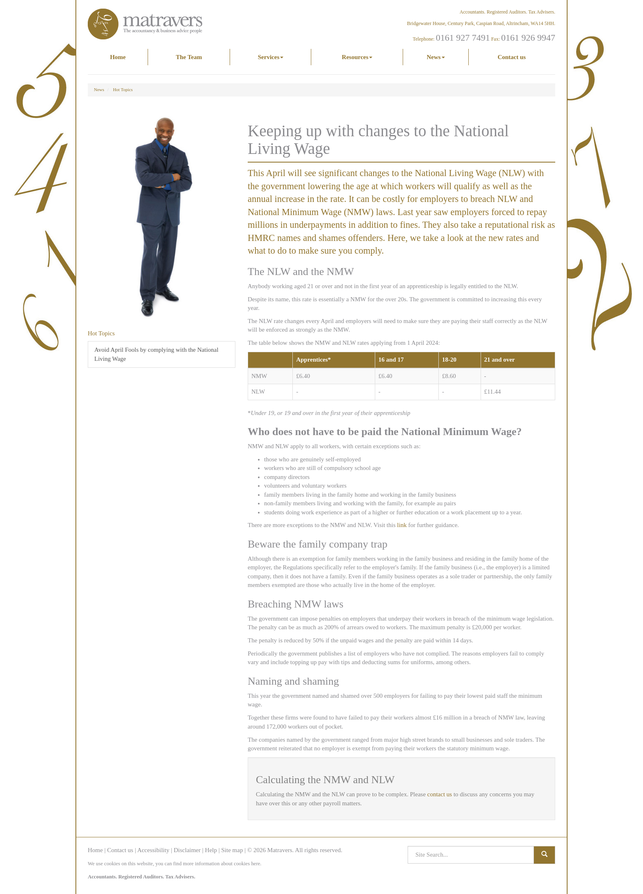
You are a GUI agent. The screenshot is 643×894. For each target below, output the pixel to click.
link (401, 525)
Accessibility (153, 850)
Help (211, 850)
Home (117, 57)
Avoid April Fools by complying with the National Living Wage (156, 354)
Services (270, 57)
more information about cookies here (221, 863)
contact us (439, 794)
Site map (232, 850)
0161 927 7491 (463, 37)
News (435, 57)
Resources (357, 57)
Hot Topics (122, 89)
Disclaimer (187, 850)
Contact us (511, 57)
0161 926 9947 (528, 37)
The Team (189, 57)
